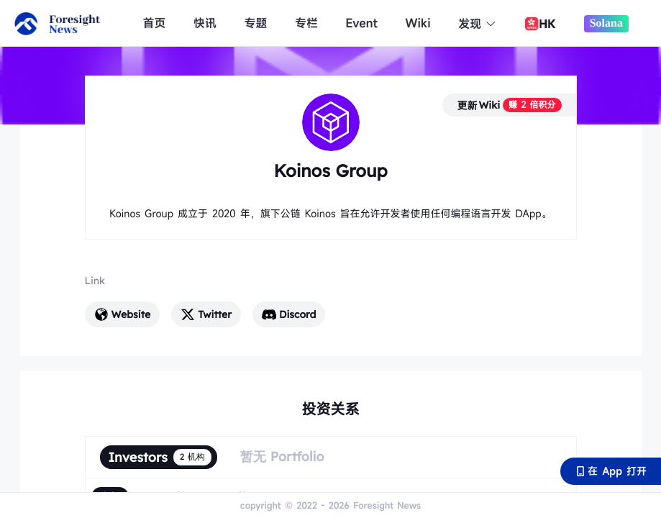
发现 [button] (477, 24)
